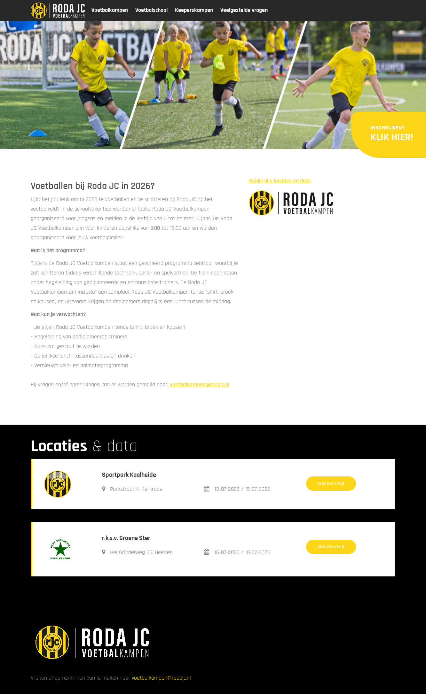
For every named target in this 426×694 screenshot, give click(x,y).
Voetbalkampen (109, 10)
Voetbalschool (151, 10)
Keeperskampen (194, 10)
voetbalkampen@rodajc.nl (199, 384)
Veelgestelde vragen (244, 10)
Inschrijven (331, 483)
